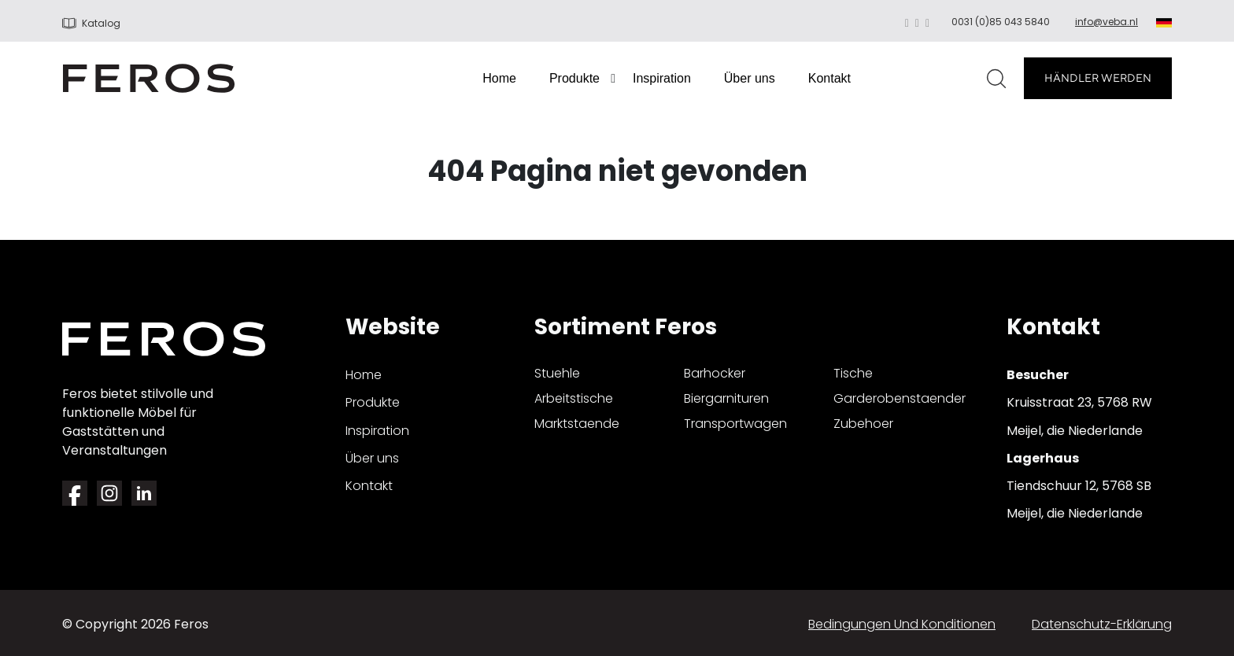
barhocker (714, 373)
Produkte (574, 78)
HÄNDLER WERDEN (1097, 78)
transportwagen (735, 424)
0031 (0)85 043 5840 (1000, 21)
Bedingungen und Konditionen (902, 624)
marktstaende (576, 424)
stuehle (557, 373)
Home (499, 78)
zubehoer (863, 424)
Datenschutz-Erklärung (1102, 624)
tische (853, 373)
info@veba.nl (1106, 21)
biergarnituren (726, 398)
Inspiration (662, 78)
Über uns (749, 78)
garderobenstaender (899, 398)
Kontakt (829, 78)
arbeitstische (573, 398)
